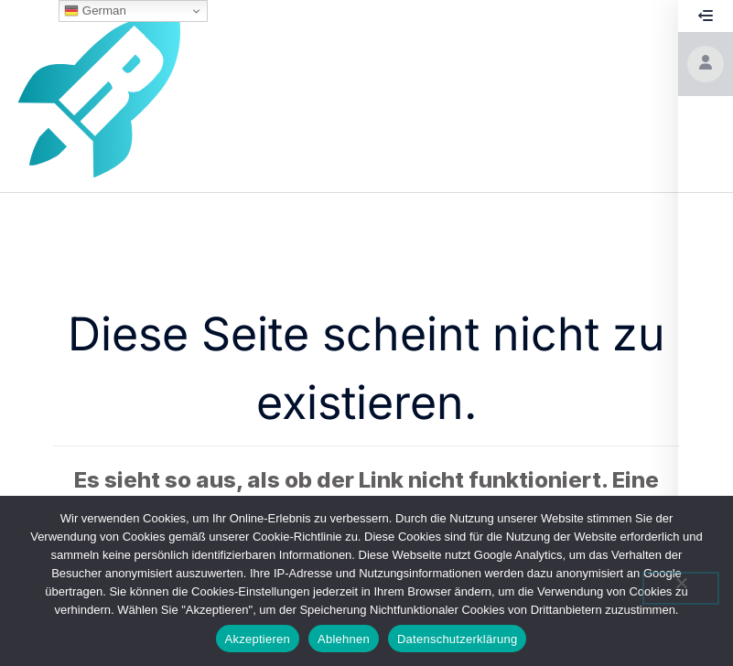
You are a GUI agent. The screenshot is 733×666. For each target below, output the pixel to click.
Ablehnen (344, 639)
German (95, 11)
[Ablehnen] (680, 588)
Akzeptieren (257, 639)
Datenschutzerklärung (457, 639)
